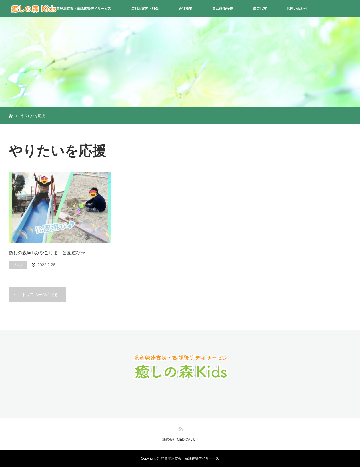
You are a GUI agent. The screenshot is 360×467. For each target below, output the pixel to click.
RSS (180, 428)
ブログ (18, 265)
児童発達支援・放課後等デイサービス (82, 9)
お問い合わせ (297, 9)
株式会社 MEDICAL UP (180, 439)
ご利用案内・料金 (145, 9)
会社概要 (185, 9)
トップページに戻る (40, 294)
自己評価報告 (222, 9)
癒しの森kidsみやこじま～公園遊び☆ (47, 252)
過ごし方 (260, 9)
